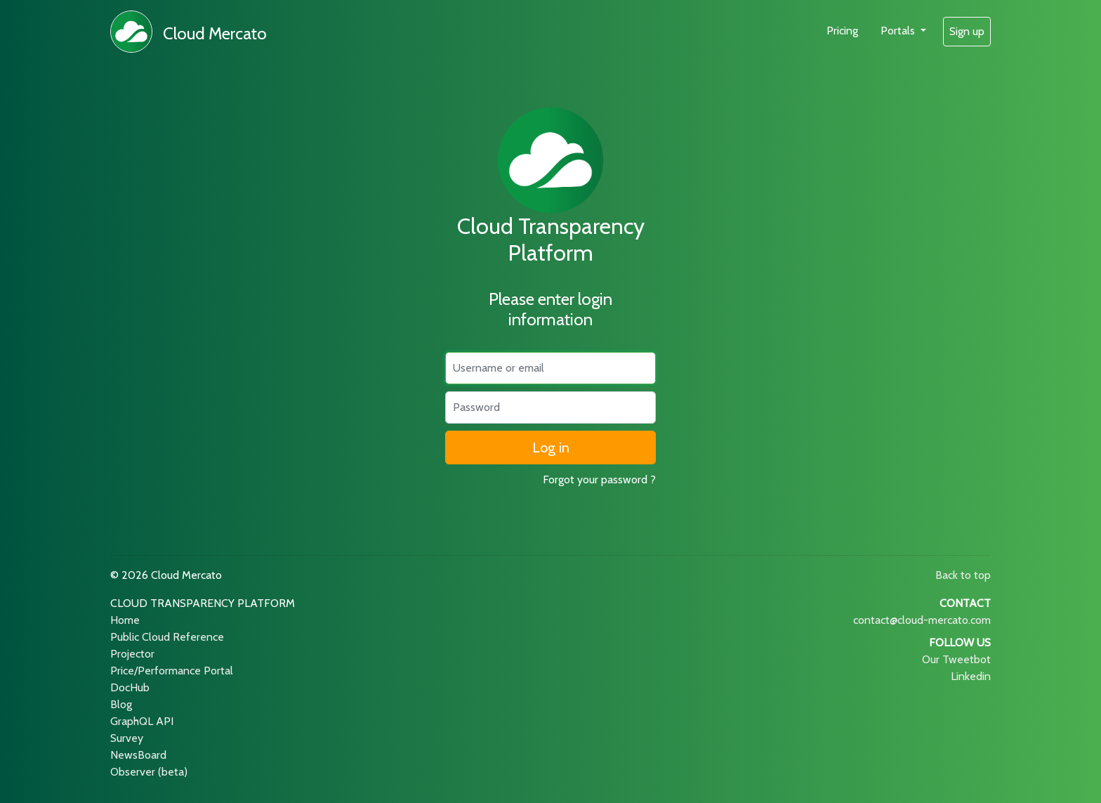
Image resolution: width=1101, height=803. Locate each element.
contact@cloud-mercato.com (922, 620)
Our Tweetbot (956, 659)
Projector (132, 653)
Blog (121, 704)
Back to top (963, 575)
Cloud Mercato (215, 33)
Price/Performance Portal (171, 670)
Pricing (842, 30)
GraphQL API (141, 721)
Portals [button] (899, 30)
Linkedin (971, 676)
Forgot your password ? (599, 479)
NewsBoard (138, 755)
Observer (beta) (148, 771)
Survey (126, 738)
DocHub (130, 687)
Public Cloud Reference (167, 637)
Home (125, 620)
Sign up (966, 31)
